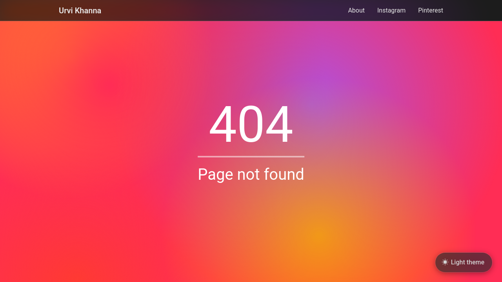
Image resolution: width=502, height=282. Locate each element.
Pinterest (430, 10)
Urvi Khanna (80, 10)
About (356, 10)
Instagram (391, 10)
